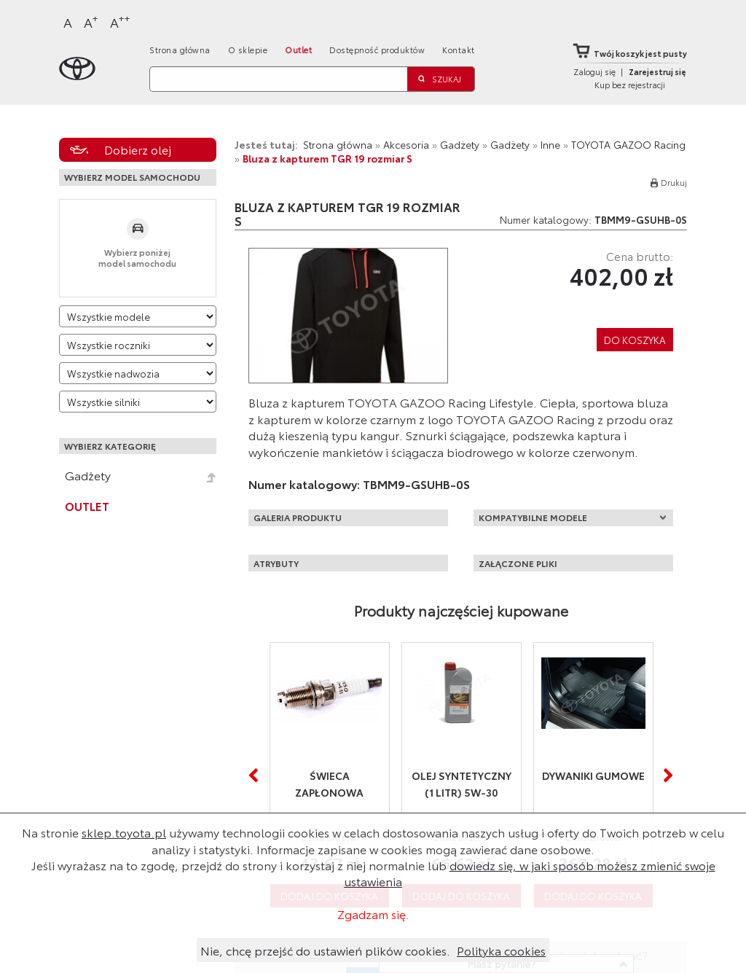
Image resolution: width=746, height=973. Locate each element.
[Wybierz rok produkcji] (137, 345)
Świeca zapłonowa (329, 784)
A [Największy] (120, 21)
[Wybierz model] (137, 316)
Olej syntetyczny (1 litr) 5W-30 (461, 784)
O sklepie (248, 49)
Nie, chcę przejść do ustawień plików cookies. (325, 950)
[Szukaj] (278, 79)
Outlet (298, 49)
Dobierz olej (137, 149)
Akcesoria (406, 144)
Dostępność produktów (377, 49)
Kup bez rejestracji (629, 84)
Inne (550, 144)
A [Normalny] (67, 21)
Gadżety (88, 475)
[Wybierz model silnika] (137, 402)
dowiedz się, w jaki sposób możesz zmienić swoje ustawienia (529, 872)
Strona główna (180, 49)
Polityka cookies (501, 950)
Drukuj (674, 182)
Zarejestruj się (657, 71)
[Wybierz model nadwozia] (137, 373)
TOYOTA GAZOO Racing (628, 144)
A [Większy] (91, 21)
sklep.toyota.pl (124, 832)
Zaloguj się (594, 71)
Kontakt (458, 49)
